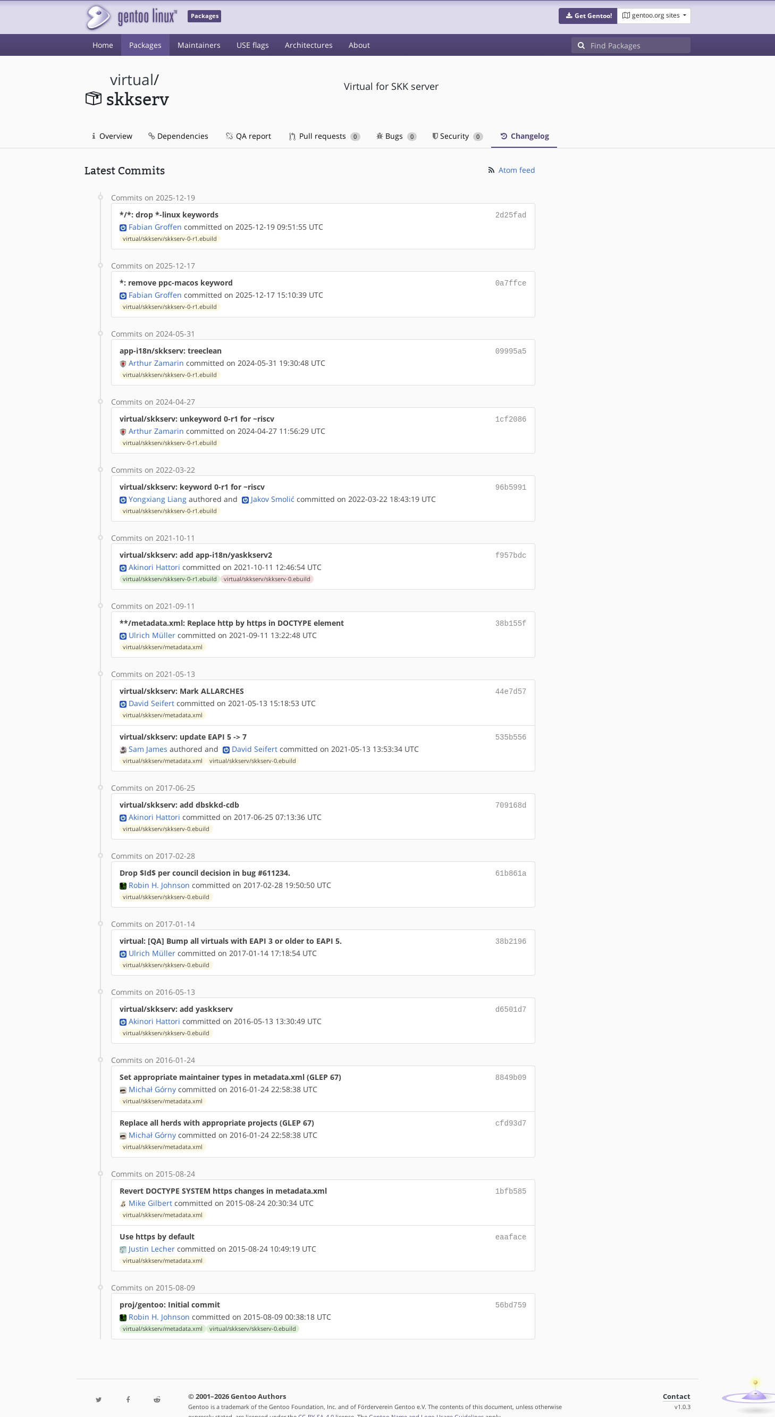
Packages (145, 45)
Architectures (309, 45)
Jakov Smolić (272, 494)
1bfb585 (511, 1175)
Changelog (524, 136)
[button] (588, 16)
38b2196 (511, 929)
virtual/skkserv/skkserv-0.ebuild (267, 572)
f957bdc (511, 549)
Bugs (396, 136)
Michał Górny (152, 1074)
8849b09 (511, 1063)
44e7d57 (511, 683)
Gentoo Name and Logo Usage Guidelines (426, 1398)
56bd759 (511, 1286)
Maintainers (199, 45)
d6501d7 (511, 996)
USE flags (253, 45)
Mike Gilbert (150, 1186)
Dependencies (178, 136)
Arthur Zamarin (156, 360)
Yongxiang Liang (158, 494)
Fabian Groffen (155, 226)
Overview (112, 136)
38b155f (511, 616)
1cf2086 (511, 415)
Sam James (148, 739)
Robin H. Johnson (159, 873)
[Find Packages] (640, 45)
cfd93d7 (511, 1108)
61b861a (511, 862)
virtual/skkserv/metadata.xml (163, 639)
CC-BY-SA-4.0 (316, 1398)
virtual (132, 79)
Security (458, 136)
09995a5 (511, 348)
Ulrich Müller (152, 628)
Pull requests (324, 136)
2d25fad (511, 214)
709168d (511, 795)
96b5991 (511, 482)
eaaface (511, 1219)
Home (102, 45)
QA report (247, 136)
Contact (676, 1377)
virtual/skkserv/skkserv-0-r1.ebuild (170, 237)
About (359, 45)
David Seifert (151, 695)
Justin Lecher (152, 1231)
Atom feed (511, 170)
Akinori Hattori (154, 561)
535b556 (511, 728)
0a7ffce (511, 281)
